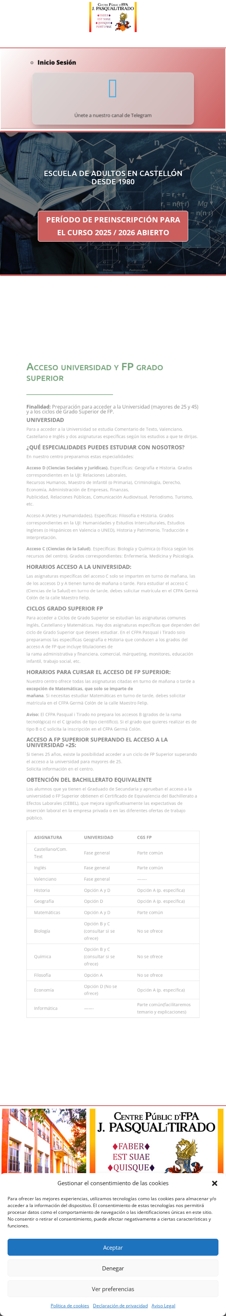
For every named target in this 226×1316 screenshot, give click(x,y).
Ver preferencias (113, 1289)
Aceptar (113, 1247)
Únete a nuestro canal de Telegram (113, 111)
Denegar (113, 1268)
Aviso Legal (163, 1305)
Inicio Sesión (64, 66)
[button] (214, 1183)
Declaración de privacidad (120, 1305)
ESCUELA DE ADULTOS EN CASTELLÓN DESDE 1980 (113, 177)
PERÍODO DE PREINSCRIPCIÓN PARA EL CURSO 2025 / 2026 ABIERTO (113, 225)
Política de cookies (70, 1305)
